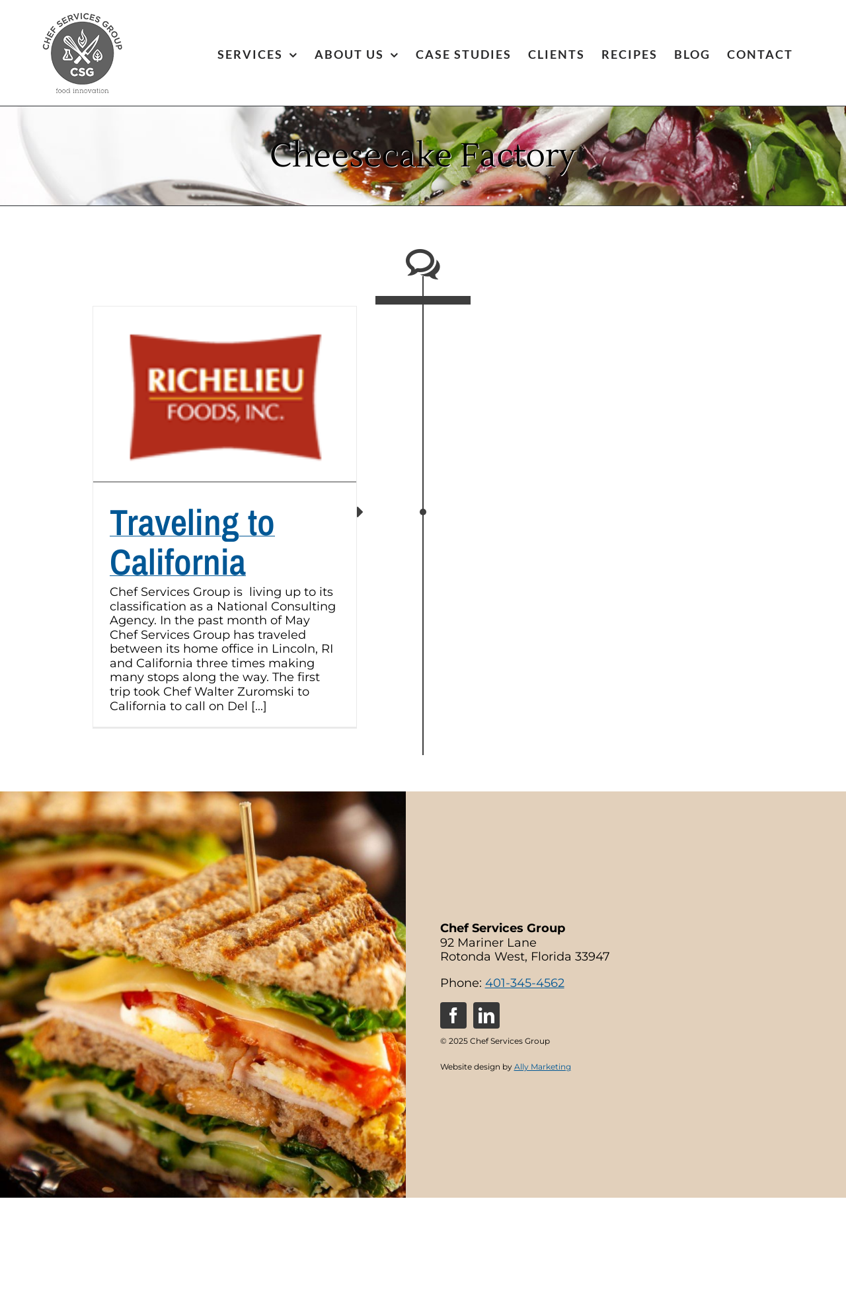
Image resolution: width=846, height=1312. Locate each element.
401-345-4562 (524, 983)
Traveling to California (192, 542)
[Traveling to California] (224, 394)
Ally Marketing (542, 1067)
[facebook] (453, 1015)
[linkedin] (486, 1015)
